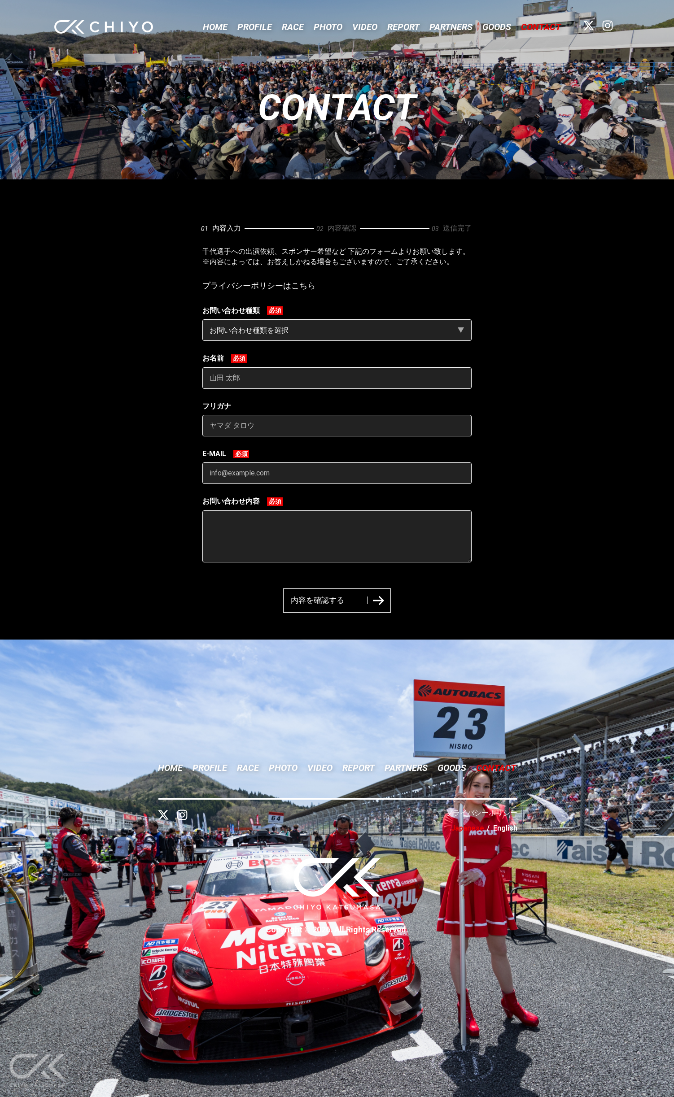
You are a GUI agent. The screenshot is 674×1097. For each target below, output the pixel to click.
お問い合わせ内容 (231, 501)
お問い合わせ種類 (231, 310)
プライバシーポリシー (481, 813)
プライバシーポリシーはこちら (258, 285)
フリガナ (216, 406)
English (505, 828)
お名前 (213, 358)
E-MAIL (214, 453)
